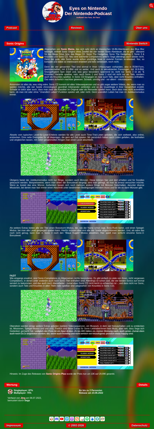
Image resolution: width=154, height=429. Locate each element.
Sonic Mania (67, 49)
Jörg (23, 398)
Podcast (12, 27)
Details (143, 384)
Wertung (12, 384)
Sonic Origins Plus (56, 374)
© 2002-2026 (76, 425)
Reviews (76, 27)
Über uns (141, 27)
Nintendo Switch (136, 43)
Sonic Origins (15, 43)
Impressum (14, 425)
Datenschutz (139, 425)
